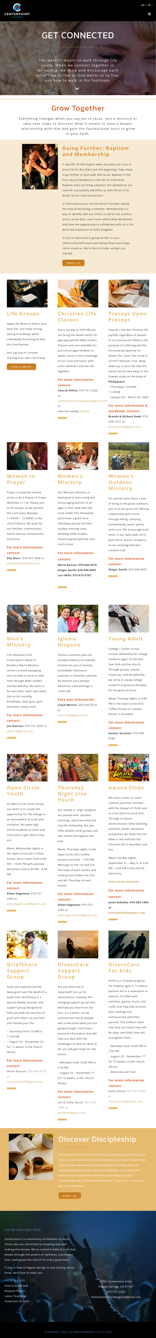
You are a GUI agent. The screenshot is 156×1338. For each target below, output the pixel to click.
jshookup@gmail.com (72, 1112)
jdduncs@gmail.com (20, 731)
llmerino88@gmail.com (73, 715)
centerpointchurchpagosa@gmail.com (83, 401)
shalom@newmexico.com (23, 563)
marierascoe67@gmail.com (25, 1081)
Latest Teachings (16, 1296)
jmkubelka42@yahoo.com (126, 912)
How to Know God (16, 1285)
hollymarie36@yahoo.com (125, 1101)
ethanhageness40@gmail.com (26, 904)
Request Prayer (15, 1291)
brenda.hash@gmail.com (124, 426)
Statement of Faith (17, 1301)
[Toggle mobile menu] (149, 14)
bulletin (85, 411)
